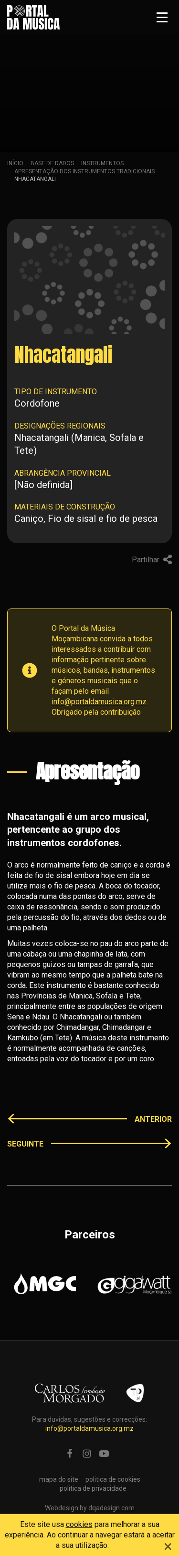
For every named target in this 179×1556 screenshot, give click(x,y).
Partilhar (152, 560)
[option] (45, 1283)
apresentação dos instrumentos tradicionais (84, 171)
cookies (79, 1524)
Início (15, 163)
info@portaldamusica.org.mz (99, 701)
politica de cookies (112, 1479)
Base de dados (52, 163)
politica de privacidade (93, 1488)
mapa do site (58, 1479)
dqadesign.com (111, 1508)
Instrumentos (102, 163)
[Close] (168, 1545)
